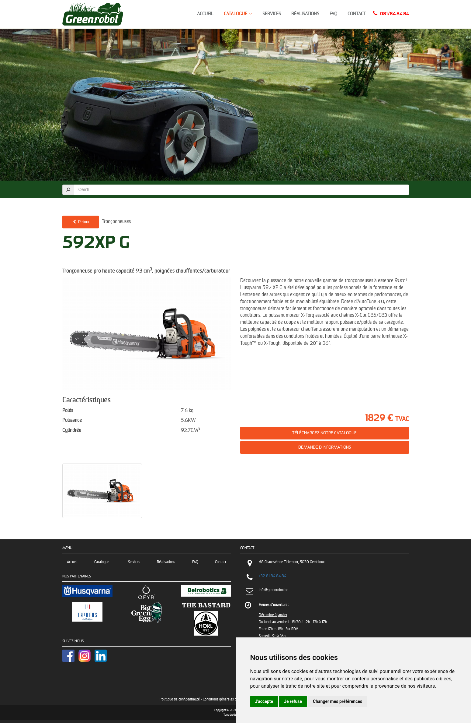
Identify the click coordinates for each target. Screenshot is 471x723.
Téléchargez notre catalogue (324, 433)
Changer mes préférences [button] (337, 701)
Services (271, 14)
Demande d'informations (324, 447)
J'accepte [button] (264, 701)
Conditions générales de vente (225, 699)
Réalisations (305, 14)
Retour (80, 222)
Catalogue (238, 14)
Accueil (205, 14)
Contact (357, 14)
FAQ (333, 14)
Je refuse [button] (293, 701)
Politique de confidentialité (180, 699)
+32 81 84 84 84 (272, 576)
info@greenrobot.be (273, 590)
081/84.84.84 (394, 14)
